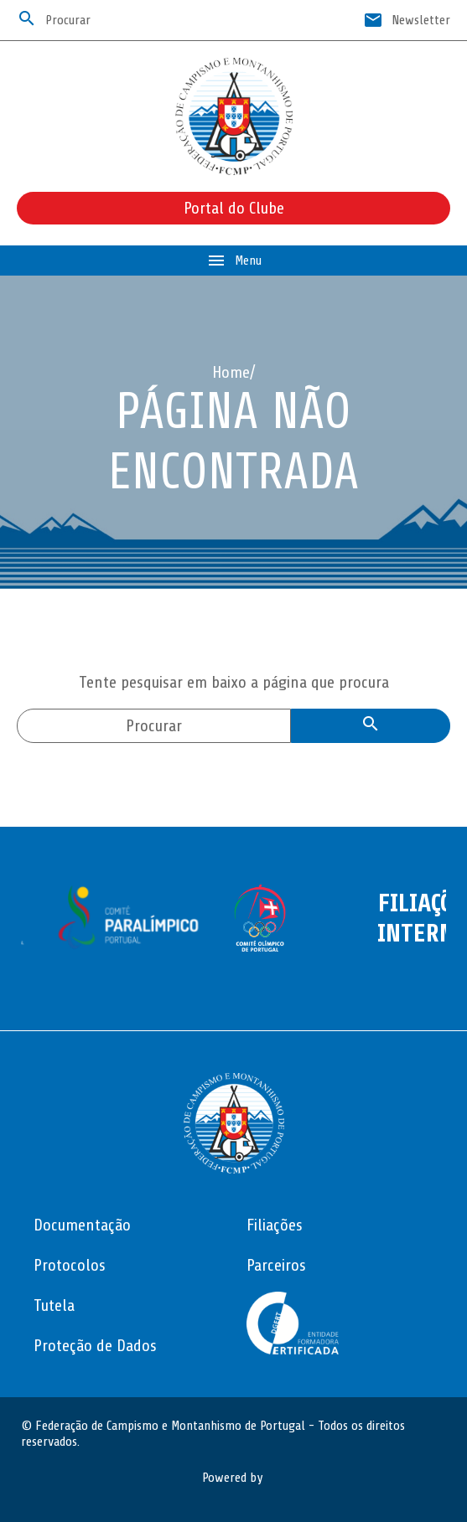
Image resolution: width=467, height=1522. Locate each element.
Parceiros (276, 1265)
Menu (234, 260)
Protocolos (70, 1265)
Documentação (82, 1225)
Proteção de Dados (95, 1345)
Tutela (54, 1305)
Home (231, 372)
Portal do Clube (234, 208)
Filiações (274, 1225)
